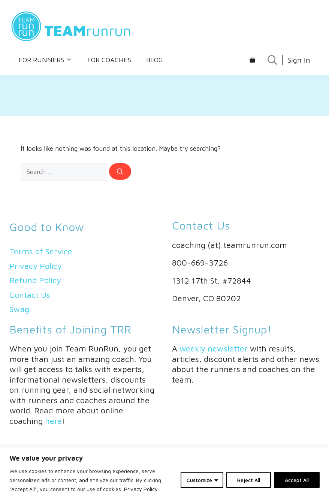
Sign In (298, 60)
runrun (87, 30)
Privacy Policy (141, 489)
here (53, 421)
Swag (19, 309)
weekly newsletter (213, 348)
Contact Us (29, 295)
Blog (154, 60)
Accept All (297, 480)
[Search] (120, 171)
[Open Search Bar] (272, 60)
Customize (199, 480)
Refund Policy (35, 280)
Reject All (248, 480)
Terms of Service (40, 251)
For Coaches (109, 60)
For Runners (45, 60)
